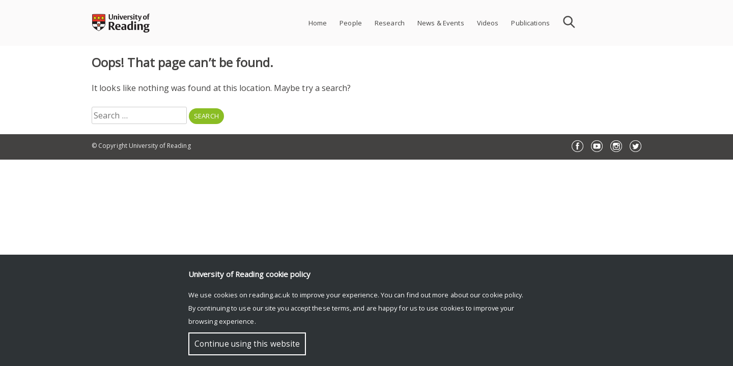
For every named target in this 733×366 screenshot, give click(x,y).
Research (390, 22)
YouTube (597, 146)
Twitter (635, 146)
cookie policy (502, 294)
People (351, 22)
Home (317, 22)
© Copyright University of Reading (141, 145)
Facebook (577, 146)
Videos (488, 22)
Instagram (616, 146)
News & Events (440, 22)
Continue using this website (247, 344)
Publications (530, 22)
